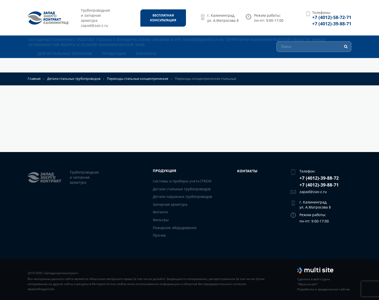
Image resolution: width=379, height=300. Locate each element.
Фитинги (160, 212)
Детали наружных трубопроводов (182, 196)
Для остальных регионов (65, 64)
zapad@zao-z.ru (313, 191)
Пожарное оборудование (175, 227)
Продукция (114, 64)
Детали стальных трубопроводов (73, 78)
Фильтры (161, 219)
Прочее (159, 235)
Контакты (147, 64)
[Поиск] (313, 54)
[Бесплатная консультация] (163, 18)
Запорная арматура (170, 204)
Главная (34, 78)
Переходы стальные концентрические (137, 78)
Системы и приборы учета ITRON (182, 181)
